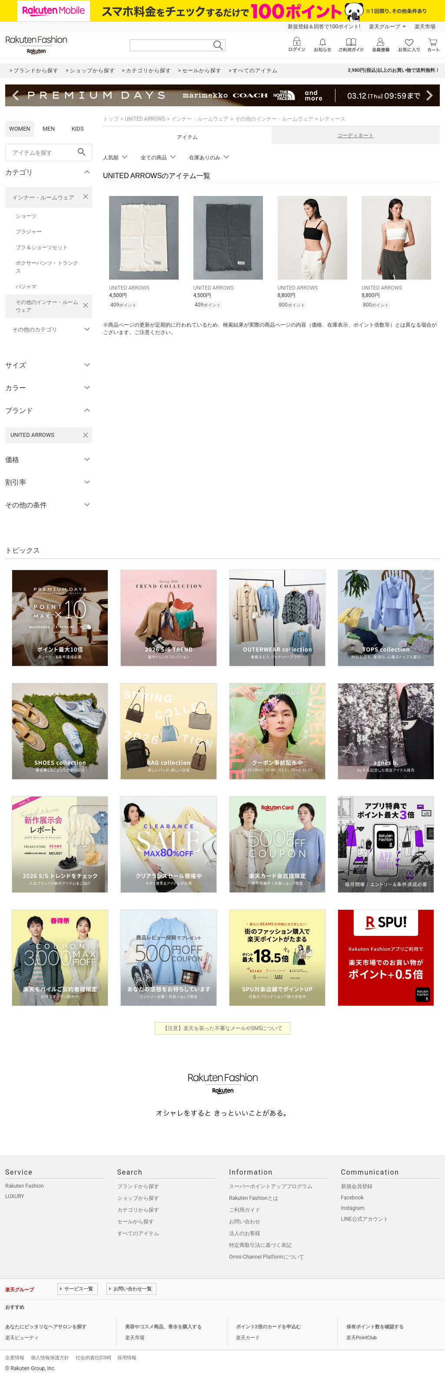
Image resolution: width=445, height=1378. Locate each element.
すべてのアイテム (138, 1233)
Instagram (353, 1208)
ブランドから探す (138, 1186)
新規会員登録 (356, 1186)
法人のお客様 (244, 1233)
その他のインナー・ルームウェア (47, 306)
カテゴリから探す (138, 1210)
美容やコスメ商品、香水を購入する (163, 1327)
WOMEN (19, 128)
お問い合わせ (244, 1222)
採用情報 (126, 1358)
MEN (49, 128)
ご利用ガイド (244, 1210)
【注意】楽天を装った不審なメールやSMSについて (223, 1028)
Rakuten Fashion (24, 1186)
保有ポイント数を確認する (375, 1327)
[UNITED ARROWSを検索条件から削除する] (85, 435)
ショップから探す (138, 1198)
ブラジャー (29, 232)
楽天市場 (425, 27)
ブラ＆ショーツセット (42, 247)
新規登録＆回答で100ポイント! (324, 27)
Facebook (352, 1198)
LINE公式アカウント (365, 1219)
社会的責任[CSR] (93, 1358)
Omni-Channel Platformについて (266, 1257)
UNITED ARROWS (145, 119)
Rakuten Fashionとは (253, 1198)
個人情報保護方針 (50, 1358)
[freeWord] (48, 152)
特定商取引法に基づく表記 (260, 1245)
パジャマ (26, 287)
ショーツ (26, 216)
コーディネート (355, 135)
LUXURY (14, 1196)
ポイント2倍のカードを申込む (268, 1327)
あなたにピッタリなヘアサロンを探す (45, 1327)
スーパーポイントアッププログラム (270, 1186)
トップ (111, 119)
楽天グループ (384, 27)
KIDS (78, 128)
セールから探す (135, 1222)
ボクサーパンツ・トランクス (47, 267)
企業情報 (14, 1358)
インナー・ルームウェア (43, 197)
